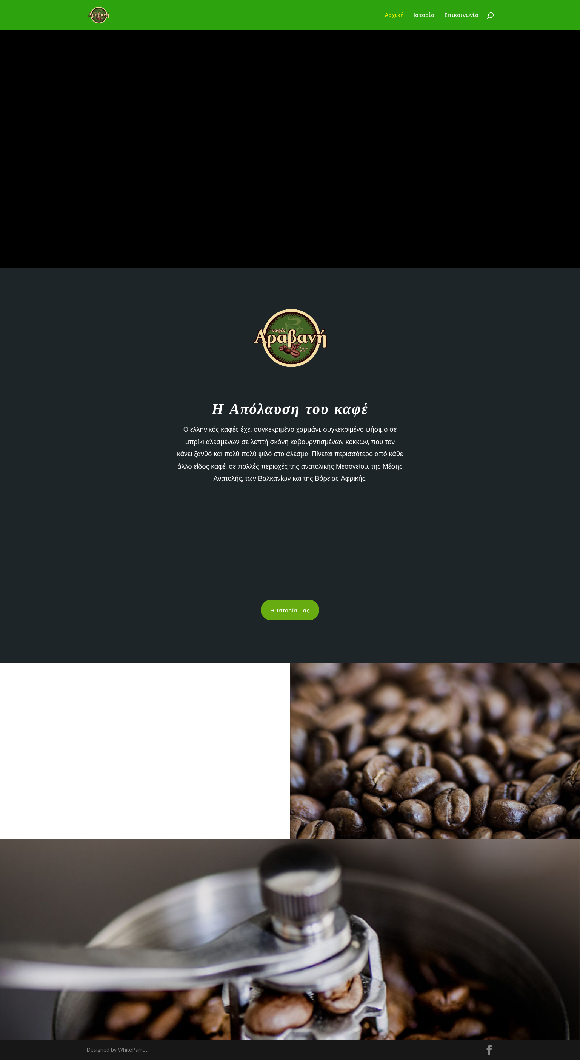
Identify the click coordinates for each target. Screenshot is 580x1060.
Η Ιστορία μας (289, 610)
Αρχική (394, 15)
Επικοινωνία (462, 15)
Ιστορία (424, 15)
